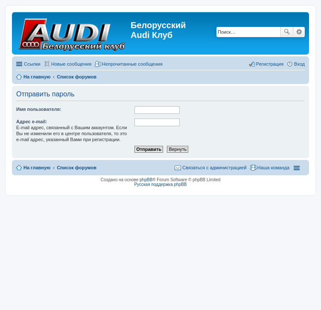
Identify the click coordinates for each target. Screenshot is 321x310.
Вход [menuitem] (299, 64)
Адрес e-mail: (31, 121)
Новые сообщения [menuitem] (71, 64)
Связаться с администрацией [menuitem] (214, 167)
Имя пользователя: (38, 109)
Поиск (286, 32)
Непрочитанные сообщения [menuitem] (132, 64)
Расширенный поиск (299, 32)
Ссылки (32, 64)
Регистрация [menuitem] (269, 64)
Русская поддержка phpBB (160, 184)
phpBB (146, 179)
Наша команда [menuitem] (273, 167)
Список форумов (76, 167)
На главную (36, 167)
